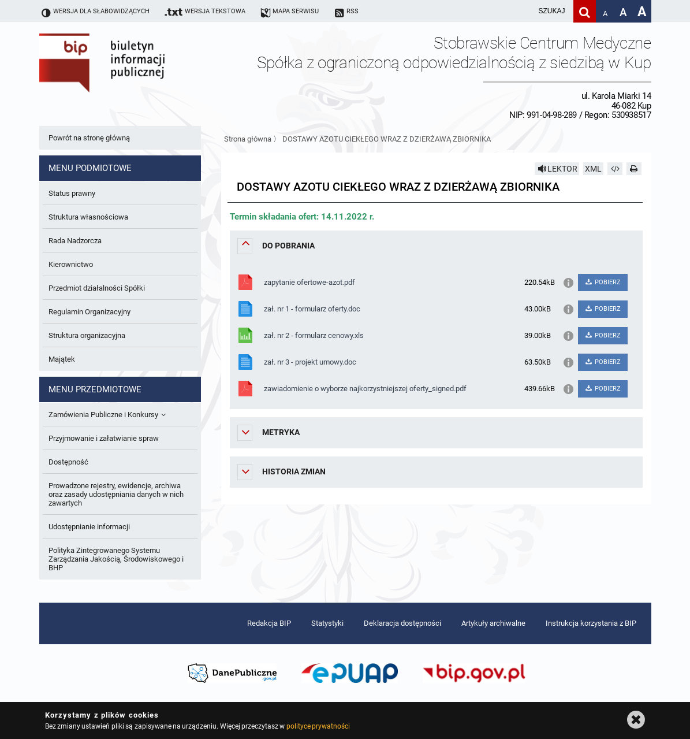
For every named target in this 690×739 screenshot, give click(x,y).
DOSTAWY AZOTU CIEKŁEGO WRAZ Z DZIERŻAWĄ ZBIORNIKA (386, 139)
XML (593, 168)
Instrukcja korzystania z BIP (591, 623)
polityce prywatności (318, 726)
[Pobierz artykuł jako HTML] (614, 168)
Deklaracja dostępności (402, 623)
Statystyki (327, 623)
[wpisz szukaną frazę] (523, 11)
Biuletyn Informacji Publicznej (134, 77)
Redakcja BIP (269, 623)
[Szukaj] (584, 11)
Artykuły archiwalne (493, 623)
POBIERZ (602, 282)
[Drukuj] (633, 168)
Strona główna (247, 139)
